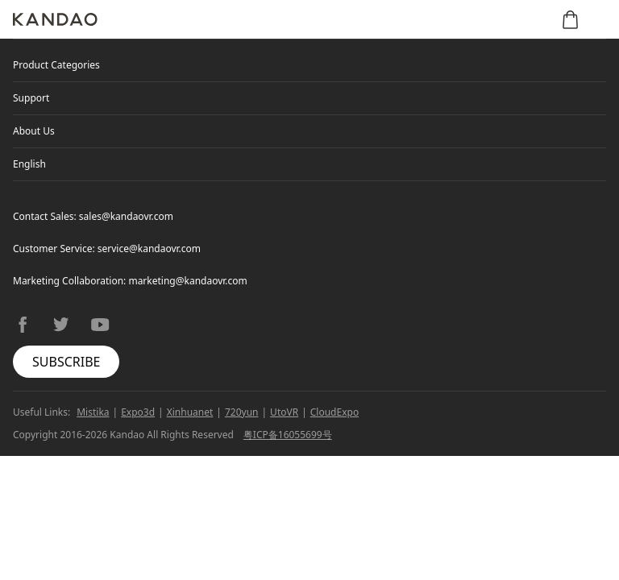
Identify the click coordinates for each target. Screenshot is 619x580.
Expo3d (138, 412)
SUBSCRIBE (66, 362)
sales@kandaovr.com (126, 216)
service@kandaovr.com (149, 248)
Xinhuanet (190, 412)
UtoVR (284, 412)
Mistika (93, 412)
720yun (242, 412)
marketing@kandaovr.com (187, 281)
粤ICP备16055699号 (287, 434)
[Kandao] (55, 19)
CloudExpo (334, 412)
